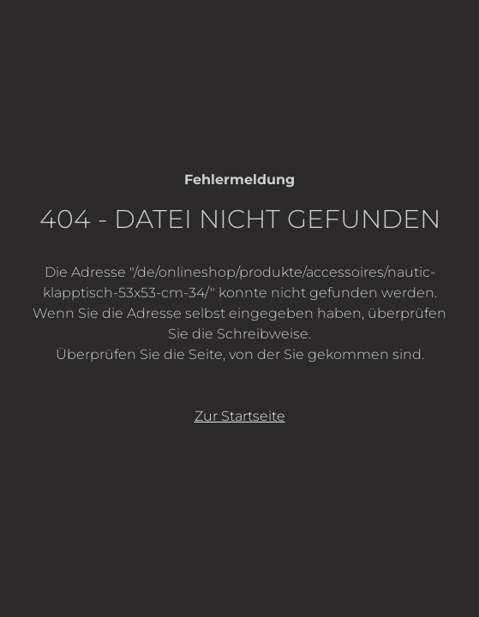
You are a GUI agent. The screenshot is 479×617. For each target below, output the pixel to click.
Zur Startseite (240, 416)
